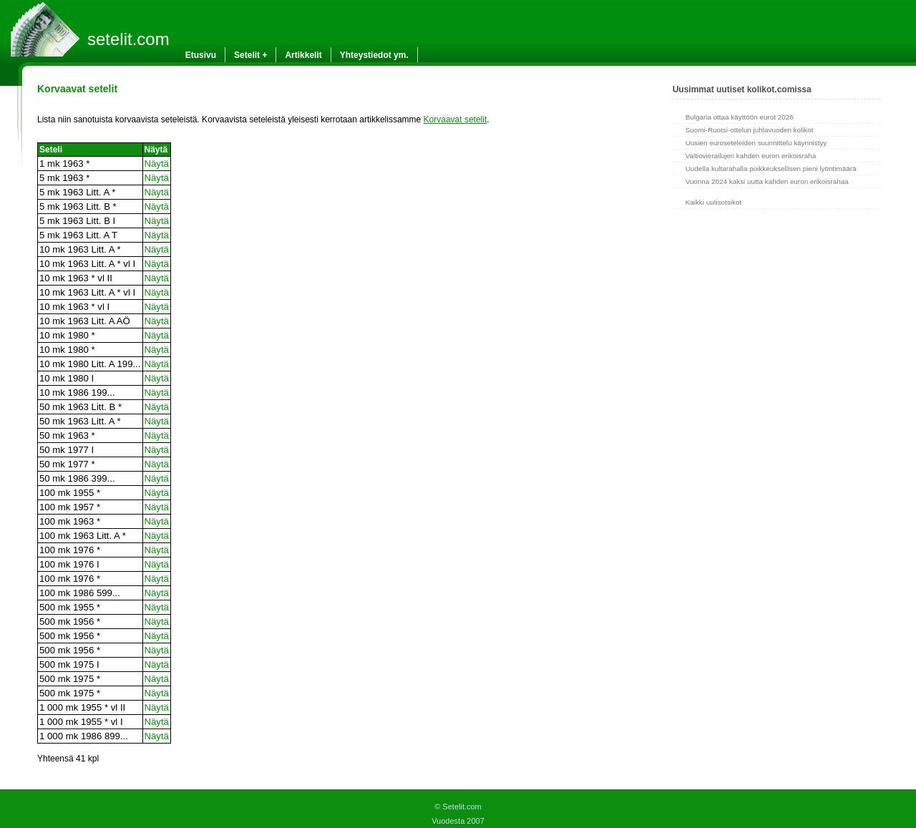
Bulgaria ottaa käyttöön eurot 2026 (740, 117)
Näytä (157, 163)
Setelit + (250, 55)
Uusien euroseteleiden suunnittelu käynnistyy (756, 143)
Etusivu (200, 55)
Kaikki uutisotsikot (713, 202)
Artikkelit (303, 55)
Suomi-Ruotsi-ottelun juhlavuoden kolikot (750, 130)
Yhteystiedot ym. (374, 55)
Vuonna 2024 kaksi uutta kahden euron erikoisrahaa (767, 181)
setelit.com (128, 39)
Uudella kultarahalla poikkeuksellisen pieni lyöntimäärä (771, 168)
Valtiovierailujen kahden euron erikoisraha (751, 156)
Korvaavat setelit (455, 120)
